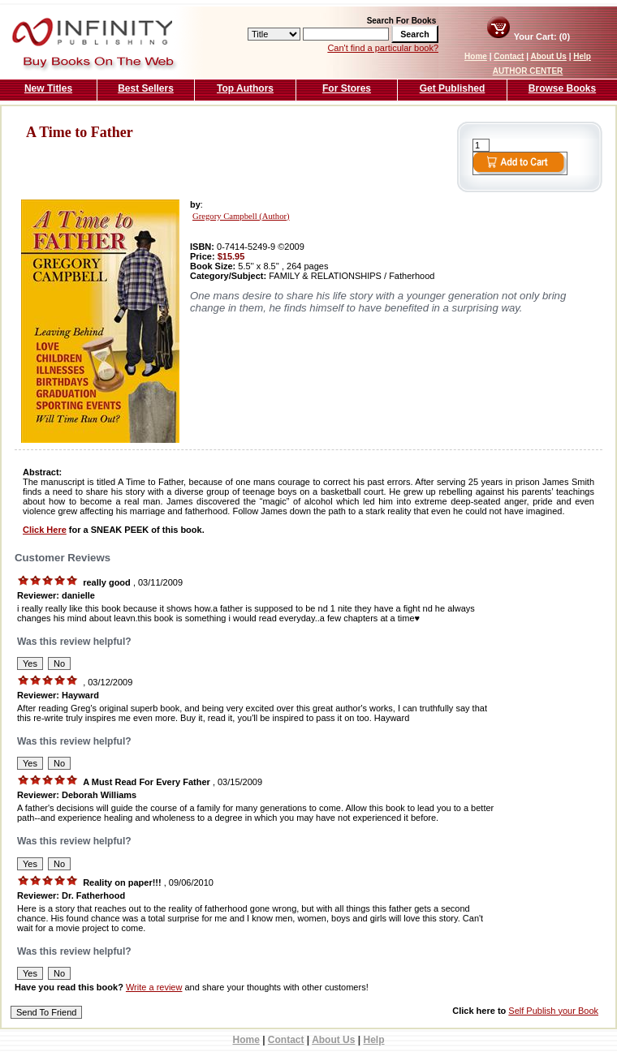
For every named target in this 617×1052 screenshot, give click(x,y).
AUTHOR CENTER (528, 71)
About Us (548, 56)
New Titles (48, 88)
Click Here (45, 530)
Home (475, 56)
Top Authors (245, 88)
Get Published (452, 88)
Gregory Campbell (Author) (241, 216)
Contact (509, 56)
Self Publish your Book (553, 1011)
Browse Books (562, 88)
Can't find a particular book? (382, 48)
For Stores (346, 88)
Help (582, 56)
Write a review (154, 987)
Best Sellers (146, 88)
